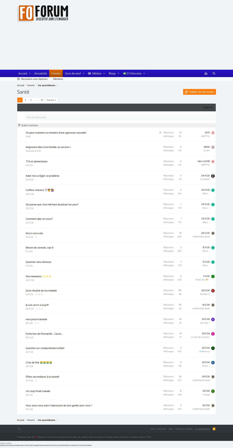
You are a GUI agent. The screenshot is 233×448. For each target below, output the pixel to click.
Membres (58, 79)
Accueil (22, 73)
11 (42, 294)
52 (42, 100)
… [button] (36, 100)
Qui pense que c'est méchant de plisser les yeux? (52, 204)
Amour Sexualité (29, 445)
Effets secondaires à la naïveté (42, 376)
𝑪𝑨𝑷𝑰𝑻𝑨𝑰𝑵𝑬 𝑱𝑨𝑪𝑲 (201, 236)
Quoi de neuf (73, 73)
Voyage (35, 445)
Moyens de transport (86, 445)
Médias (96, 73)
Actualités (40, 73)
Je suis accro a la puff (37, 304)
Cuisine (79, 445)
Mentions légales (184, 428)
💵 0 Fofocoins (132, 73)
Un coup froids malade (38, 391)
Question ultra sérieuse (38, 261)
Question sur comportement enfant (45, 348)
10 (39, 294)
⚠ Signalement (202, 428)
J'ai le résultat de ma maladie (41, 290)
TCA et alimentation (37, 161)
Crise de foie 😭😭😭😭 (39, 362)
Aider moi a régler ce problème (42, 175)
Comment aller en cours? (39, 218)
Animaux (55, 445)
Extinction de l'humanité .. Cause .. (44, 333)
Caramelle (205, 179)
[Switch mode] (20, 428)
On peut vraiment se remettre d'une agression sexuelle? (56, 132)
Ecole (59, 445)
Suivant (50, 100)
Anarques (45, 445)
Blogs (112, 73)
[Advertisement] (116, 47)
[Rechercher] (214, 73)
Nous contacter (158, 428)
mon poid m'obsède (36, 319)
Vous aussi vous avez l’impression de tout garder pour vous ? (59, 405)
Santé (62, 445)
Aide (171, 428)
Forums (55, 73)
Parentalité (3, 445)
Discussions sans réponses (34, 79)
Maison (50, 445)
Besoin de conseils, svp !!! (39, 247)
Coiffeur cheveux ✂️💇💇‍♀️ (40, 190)
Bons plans (40, 445)
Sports (23, 445)
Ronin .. (206, 366)
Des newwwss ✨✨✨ (38, 276)
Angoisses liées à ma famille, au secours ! (48, 147)
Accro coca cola (34, 233)
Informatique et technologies (13, 445)
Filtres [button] (206, 107)
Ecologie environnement (70, 445)
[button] (29, 73)
